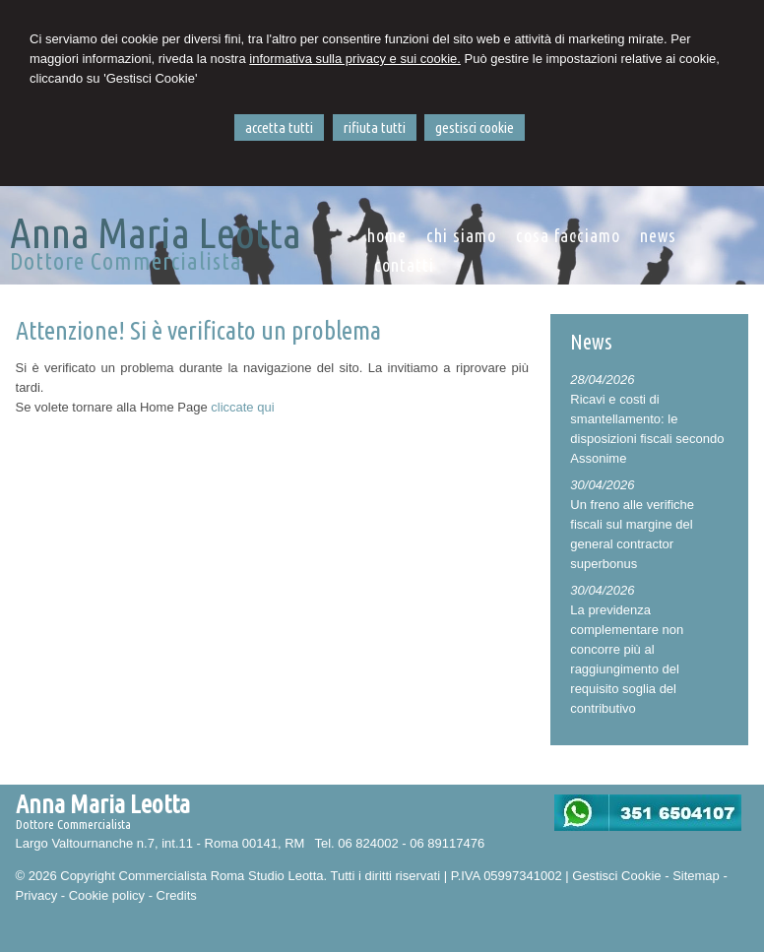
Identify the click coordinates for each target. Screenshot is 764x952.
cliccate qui (242, 407)
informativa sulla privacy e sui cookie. (355, 58)
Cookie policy (107, 895)
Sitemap (696, 875)
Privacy (37, 895)
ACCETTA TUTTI (279, 127)
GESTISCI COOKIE (474, 127)
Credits (177, 895)
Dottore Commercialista (126, 261)
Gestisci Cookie (616, 875)
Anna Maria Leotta (155, 232)
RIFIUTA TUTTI (375, 127)
